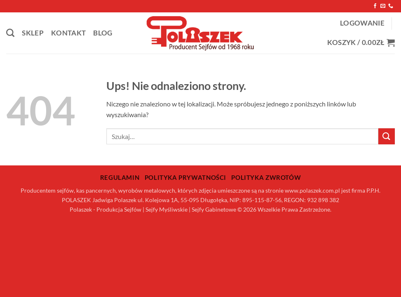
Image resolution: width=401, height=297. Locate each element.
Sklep (33, 33)
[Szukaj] (10, 33)
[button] (362, 23)
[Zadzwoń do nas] (390, 6)
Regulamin (120, 177)
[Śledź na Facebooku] (375, 6)
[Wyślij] (386, 136)
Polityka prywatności (185, 177)
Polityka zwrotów (266, 177)
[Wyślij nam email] (382, 6)
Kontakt (68, 33)
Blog (102, 33)
